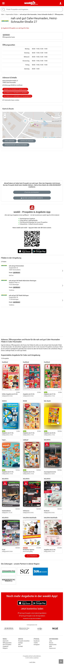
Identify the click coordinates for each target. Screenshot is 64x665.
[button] (59, 114)
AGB (50, 646)
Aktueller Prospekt (31, 192)
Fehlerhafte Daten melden (10, 100)
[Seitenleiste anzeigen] (61, 661)
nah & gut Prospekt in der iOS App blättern (32, 616)
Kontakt (20, 646)
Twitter (36, 643)
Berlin (36, 4)
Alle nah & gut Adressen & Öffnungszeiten (17, 96)
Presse (51, 643)
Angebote (5, 646)
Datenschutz (52, 644)
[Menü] (3, 3)
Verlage (20, 643)
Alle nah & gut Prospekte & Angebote (16, 92)
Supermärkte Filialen (12, 14)
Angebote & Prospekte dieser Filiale (15, 89)
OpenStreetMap (52, 137)
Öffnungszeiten (7, 643)
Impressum (52, 648)
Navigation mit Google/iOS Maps (16, 145)
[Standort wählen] (60, 3)
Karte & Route (8, 109)
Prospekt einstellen (23, 641)
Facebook (36, 641)
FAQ (19, 644)
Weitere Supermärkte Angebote (32, 198)
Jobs (50, 641)
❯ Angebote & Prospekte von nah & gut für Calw (15, 28)
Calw (2, 14)
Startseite (5, 641)
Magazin (5, 648)
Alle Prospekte (32, 556)
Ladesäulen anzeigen (26, 141)
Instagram (37, 644)
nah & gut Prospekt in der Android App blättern (32, 613)
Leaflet (45, 137)
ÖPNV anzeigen (9, 141)
